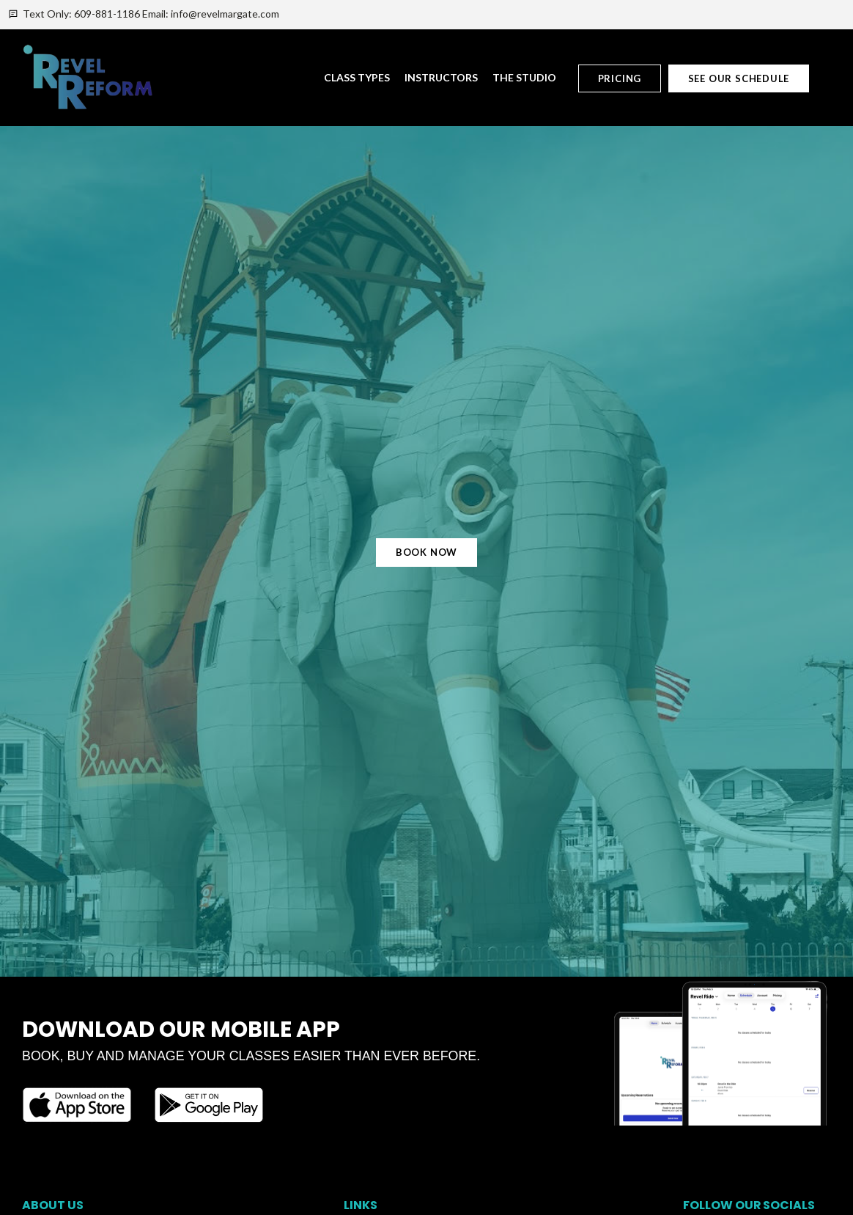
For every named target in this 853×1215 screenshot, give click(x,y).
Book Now (426, 552)
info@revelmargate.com (225, 13)
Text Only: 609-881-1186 (81, 13)
